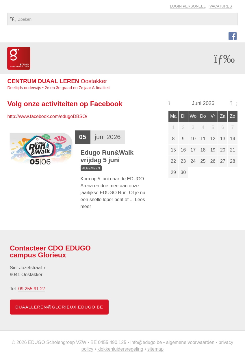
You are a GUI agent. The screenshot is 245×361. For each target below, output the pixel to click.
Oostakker (57, 81)
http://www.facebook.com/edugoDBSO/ (47, 116)
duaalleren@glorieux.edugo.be (59, 306)
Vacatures (220, 6)
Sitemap (155, 349)
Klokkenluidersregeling (120, 349)
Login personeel (187, 6)
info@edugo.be (146, 342)
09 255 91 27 (31, 288)
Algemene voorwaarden (190, 342)
